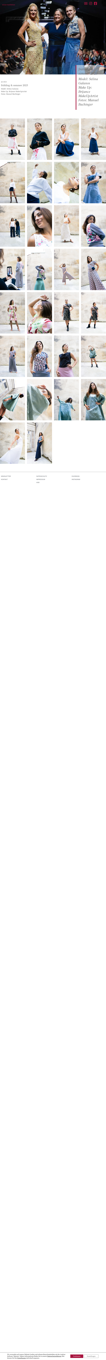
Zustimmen (76, 1356)
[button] (86, 3)
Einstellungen (21, 1358)
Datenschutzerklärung (54, 1356)
